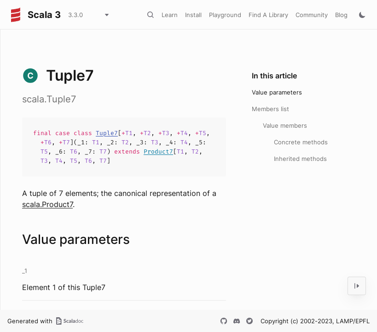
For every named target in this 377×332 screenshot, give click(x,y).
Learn (170, 14)
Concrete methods (301, 142)
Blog (341, 14)
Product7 (158, 151)
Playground (225, 14)
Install (193, 14)
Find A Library (268, 14)
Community (312, 14)
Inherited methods (300, 158)
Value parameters (277, 92)
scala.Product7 (47, 204)
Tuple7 (107, 133)
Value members (285, 125)
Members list (270, 109)
